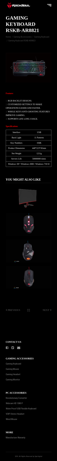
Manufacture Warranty (15, 437)
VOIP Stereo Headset (15, 414)
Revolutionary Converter (16, 398)
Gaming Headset (13, 374)
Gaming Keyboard (41, 37)
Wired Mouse (11, 419)
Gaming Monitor (13, 379)
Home (8, 37)
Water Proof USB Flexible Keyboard (21, 408)
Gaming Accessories (23, 37)
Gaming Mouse (12, 369)
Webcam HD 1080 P (14, 403)
